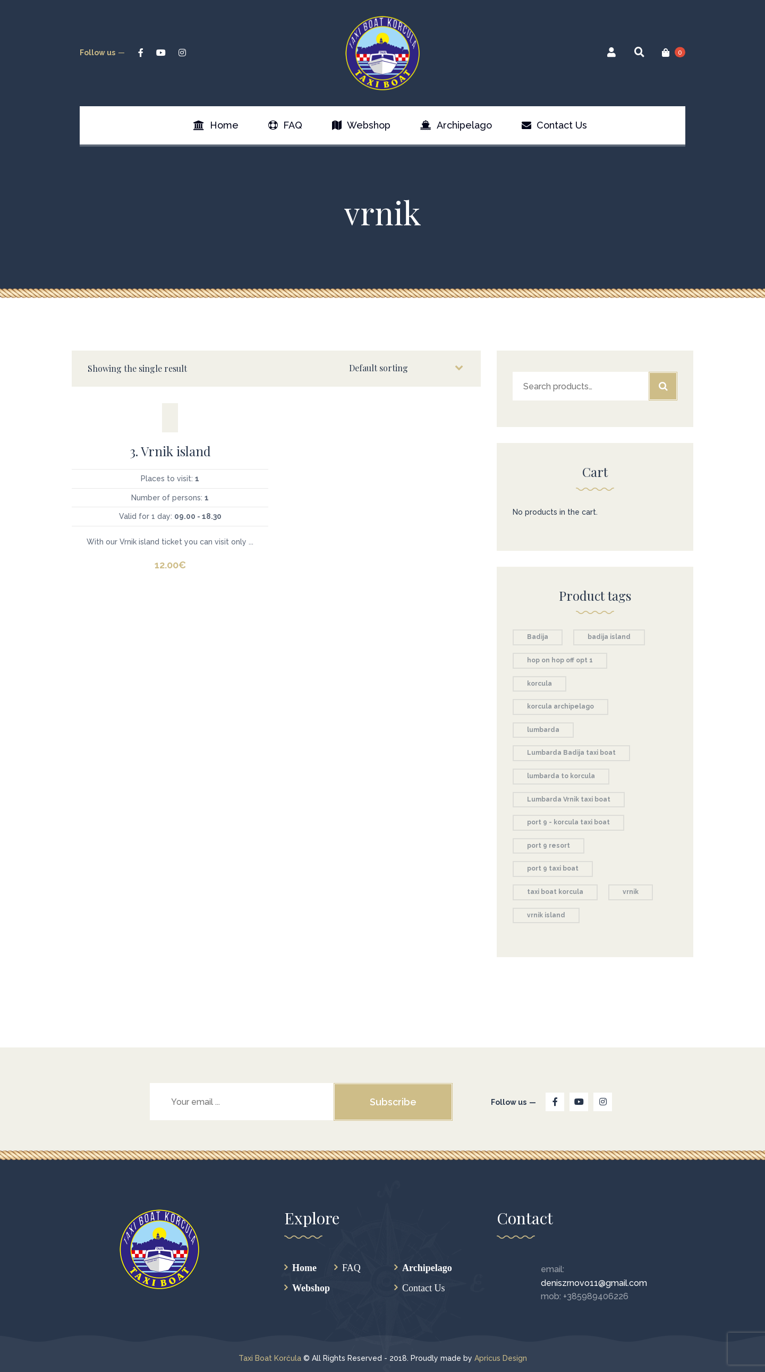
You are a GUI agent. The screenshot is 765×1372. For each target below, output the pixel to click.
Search (663, 386)
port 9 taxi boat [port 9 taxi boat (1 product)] (553, 868)
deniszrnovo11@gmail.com (594, 1283)
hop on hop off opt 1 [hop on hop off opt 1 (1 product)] (560, 660)
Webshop (311, 1287)
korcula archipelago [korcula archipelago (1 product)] (560, 706)
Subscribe (393, 1101)
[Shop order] (405, 368)
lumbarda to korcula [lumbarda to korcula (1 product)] (561, 776)
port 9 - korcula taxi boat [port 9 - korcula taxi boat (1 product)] (568, 822)
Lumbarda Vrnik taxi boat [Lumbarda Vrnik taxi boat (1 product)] (568, 799)
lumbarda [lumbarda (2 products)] (543, 730)
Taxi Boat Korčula (270, 1358)
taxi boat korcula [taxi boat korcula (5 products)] (555, 892)
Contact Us (423, 1287)
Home (304, 1267)
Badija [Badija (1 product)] (537, 637)
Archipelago (427, 1267)
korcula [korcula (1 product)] (539, 683)
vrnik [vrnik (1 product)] (631, 892)
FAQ (351, 1267)
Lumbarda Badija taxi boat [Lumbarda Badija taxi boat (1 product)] (571, 752)
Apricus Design (500, 1358)
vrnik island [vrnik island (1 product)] (546, 915)
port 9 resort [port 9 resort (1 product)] (548, 845)
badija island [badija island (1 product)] (609, 637)
